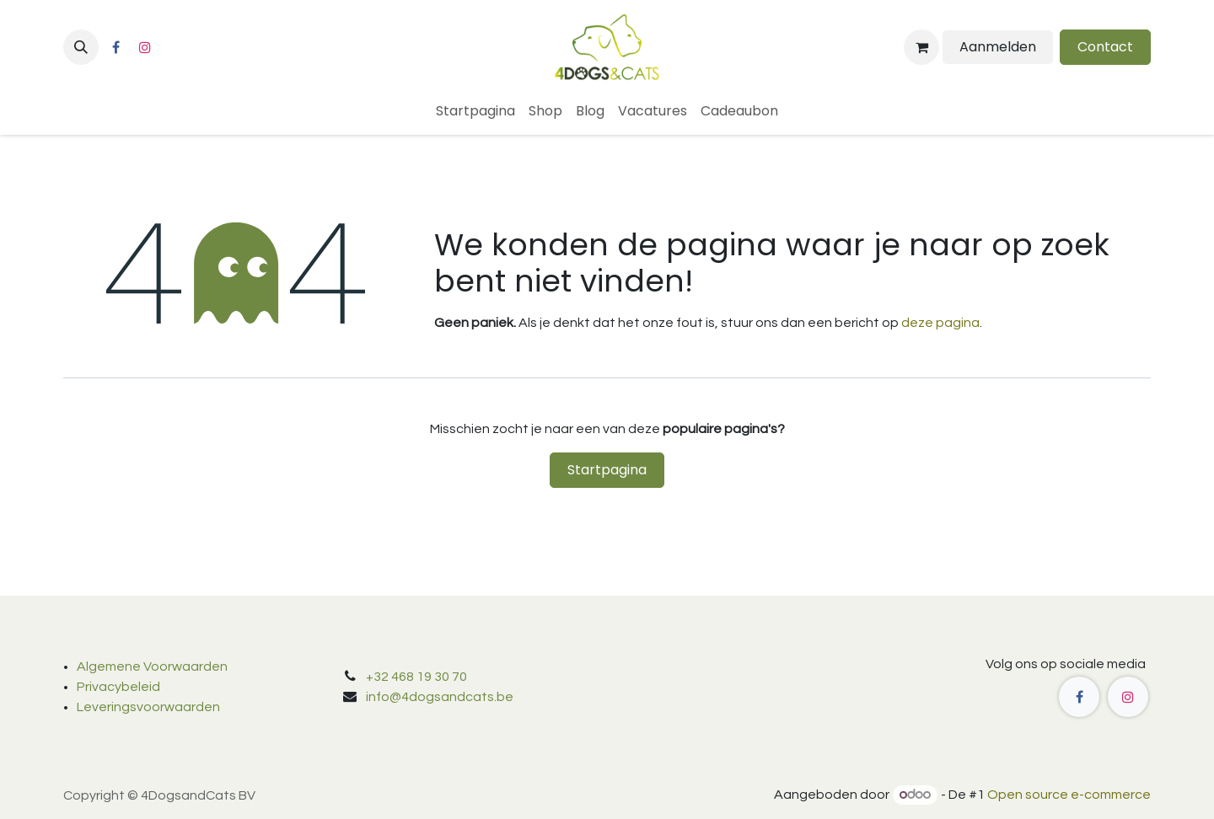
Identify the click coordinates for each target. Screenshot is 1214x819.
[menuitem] (475, 111)
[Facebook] (115, 47)
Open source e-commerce (1069, 794)
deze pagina (940, 322)
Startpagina (607, 469)
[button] (81, 47)
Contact (1105, 46)
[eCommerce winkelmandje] (921, 47)
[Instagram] (145, 47)
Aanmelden (997, 46)
